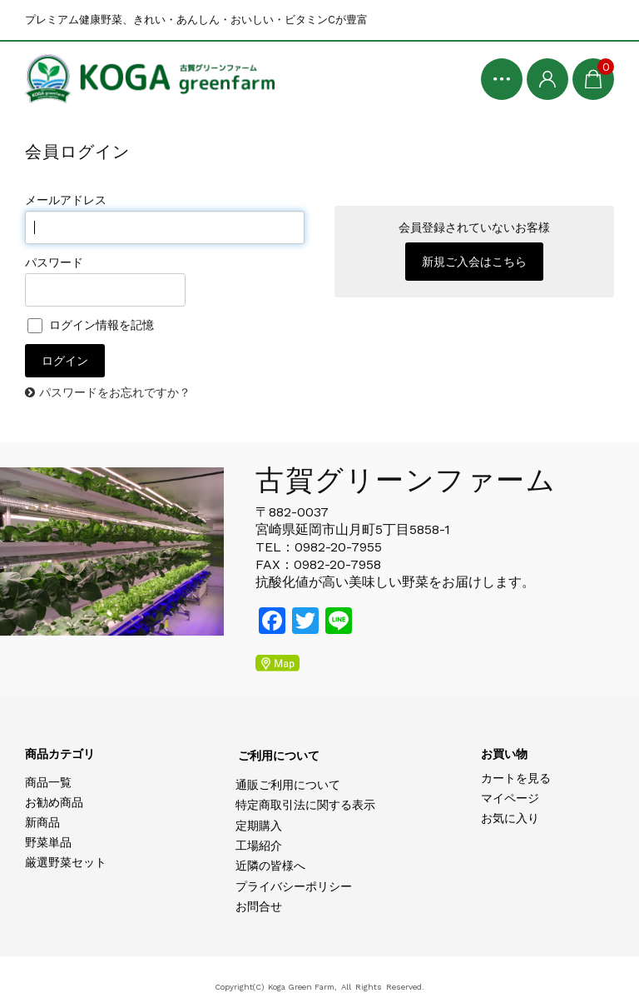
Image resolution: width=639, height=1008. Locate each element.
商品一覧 (48, 782)
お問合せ (258, 906)
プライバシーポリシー (293, 886)
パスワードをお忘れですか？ (115, 392)
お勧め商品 (54, 802)
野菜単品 (48, 842)
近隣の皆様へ (270, 865)
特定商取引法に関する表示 (305, 804)
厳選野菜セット (65, 862)
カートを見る (516, 778)
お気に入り (510, 818)
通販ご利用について (287, 784)
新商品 (42, 822)
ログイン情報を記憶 (90, 325)
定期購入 (258, 825)
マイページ (510, 798)
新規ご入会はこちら (474, 261)
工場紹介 (258, 845)
